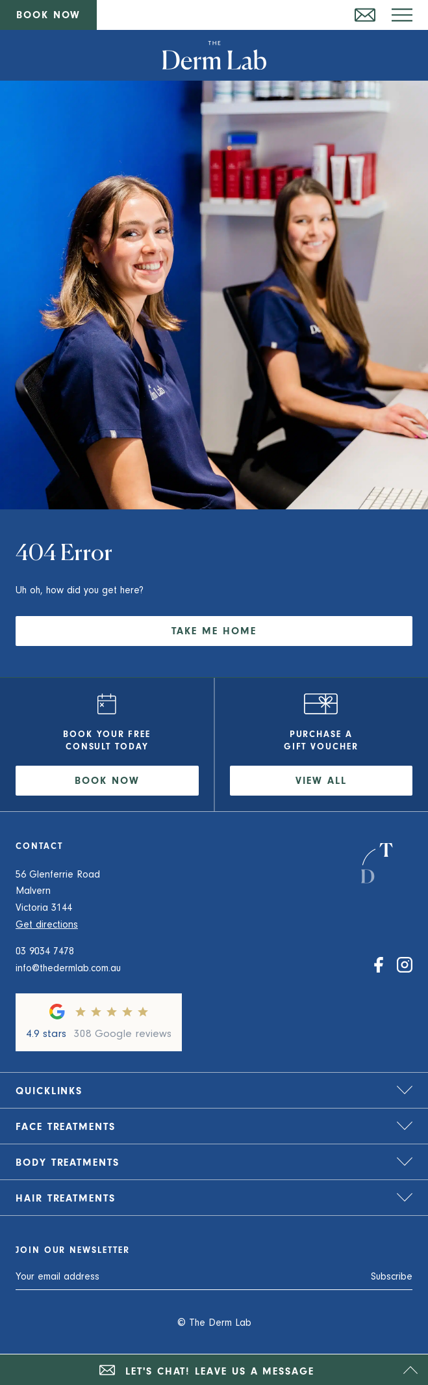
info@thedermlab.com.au (68, 969)
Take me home (213, 632)
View (321, 782)
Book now (48, 16)
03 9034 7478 (45, 952)
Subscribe (391, 1277)
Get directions (47, 926)
